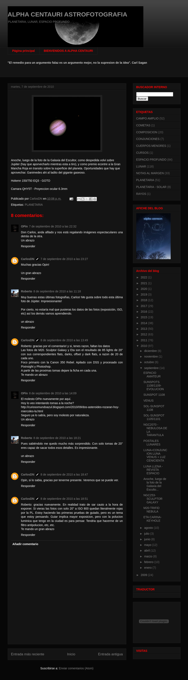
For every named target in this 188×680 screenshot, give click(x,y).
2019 (144, 294)
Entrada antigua (110, 654)
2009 (144, 575)
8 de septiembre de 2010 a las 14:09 (52, 393)
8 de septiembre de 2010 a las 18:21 (57, 438)
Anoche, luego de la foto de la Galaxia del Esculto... (154, 484)
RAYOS (141, 193)
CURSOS (142, 152)
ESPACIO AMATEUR (151, 374)
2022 (144, 277)
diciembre (151, 351)
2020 (144, 289)
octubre (149, 362)
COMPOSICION (146, 132)
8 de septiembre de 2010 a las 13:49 (64, 340)
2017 (144, 306)
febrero (149, 562)
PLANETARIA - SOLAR (151, 187)
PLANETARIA (34, 204)
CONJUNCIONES (148, 139)
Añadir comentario (25, 544)
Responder (28, 246)
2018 (144, 300)
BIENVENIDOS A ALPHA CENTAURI (68, 50)
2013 (144, 328)
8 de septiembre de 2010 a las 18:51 (64, 498)
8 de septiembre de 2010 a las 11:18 (57, 291)
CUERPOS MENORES (151, 145)
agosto (149, 527)
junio (147, 539)
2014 (144, 323)
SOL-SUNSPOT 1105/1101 (153, 417)
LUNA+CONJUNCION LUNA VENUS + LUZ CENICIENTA (155, 455)
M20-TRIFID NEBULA (151, 509)
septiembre (151, 368)
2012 (144, 334)
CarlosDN (27, 259)
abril (147, 550)
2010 (144, 346)
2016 (144, 311)
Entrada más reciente (27, 654)
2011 (144, 340)
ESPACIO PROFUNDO (151, 159)
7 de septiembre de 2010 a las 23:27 (64, 259)
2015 (144, 317)
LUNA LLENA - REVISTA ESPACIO (153, 470)
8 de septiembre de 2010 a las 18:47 (64, 474)
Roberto (26, 291)
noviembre (151, 356)
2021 (144, 283)
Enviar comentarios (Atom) (76, 668)
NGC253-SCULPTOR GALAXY (152, 499)
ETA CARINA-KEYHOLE (152, 518)
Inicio (71, 654)
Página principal (23, 50)
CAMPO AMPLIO (147, 118)
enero (148, 567)
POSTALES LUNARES (151, 442)
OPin (24, 226)
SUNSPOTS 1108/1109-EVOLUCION (153, 385)
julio (147, 533)
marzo (148, 556)
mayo (148, 545)
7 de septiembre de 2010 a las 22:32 (52, 226)
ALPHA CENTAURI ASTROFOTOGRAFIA (67, 14)
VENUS (148, 400)
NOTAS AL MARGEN (150, 173)
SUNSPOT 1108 (154, 394)
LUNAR (141, 166)
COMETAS (143, 125)
